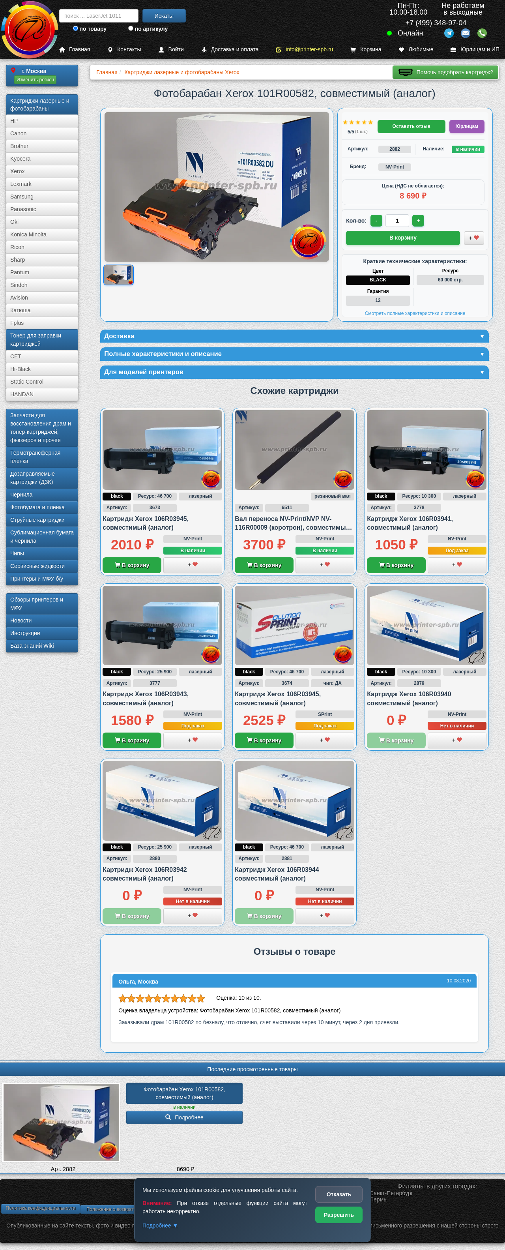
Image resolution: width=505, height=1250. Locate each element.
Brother (19, 146)
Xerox (17, 171)
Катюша (20, 310)
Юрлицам (467, 126)
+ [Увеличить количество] (419, 220)
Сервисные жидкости (37, 566)
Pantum (19, 272)
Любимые (415, 49)
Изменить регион (35, 79)
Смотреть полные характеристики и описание (415, 312)
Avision (19, 297)
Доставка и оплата (230, 49)
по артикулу (148, 29)
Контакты (124, 49)
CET (15, 356)
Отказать (339, 1194)
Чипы (17, 553)
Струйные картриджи (37, 520)
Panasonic (23, 209)
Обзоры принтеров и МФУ (36, 603)
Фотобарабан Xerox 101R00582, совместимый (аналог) (185, 1095)
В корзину (132, 567)
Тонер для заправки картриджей (35, 339)
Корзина (365, 49)
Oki (14, 222)
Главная (74, 49)
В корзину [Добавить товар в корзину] (403, 237)
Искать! (164, 16)
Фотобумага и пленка (37, 507)
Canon (18, 133)
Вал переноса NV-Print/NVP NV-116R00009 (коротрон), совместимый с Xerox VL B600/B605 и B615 (292, 529)
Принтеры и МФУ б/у (36, 578)
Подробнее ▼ (160, 1225)
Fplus (17, 323)
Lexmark (21, 184)
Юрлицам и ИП (475, 49)
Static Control (26, 382)
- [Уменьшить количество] (377, 220)
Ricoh (17, 247)
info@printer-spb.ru (304, 49)
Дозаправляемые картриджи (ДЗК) (32, 477)
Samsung (22, 196)
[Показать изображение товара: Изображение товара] (118, 275)
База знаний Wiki (32, 646)
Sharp (17, 260)
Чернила (21, 494)
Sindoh (19, 285)
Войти (171, 49)
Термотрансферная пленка (35, 457)
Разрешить (339, 1215)
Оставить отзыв (411, 126)
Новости (21, 620)
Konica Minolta (28, 234)
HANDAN (22, 394)
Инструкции (25, 633)
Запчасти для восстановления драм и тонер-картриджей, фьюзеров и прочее (40, 427)
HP (14, 121)
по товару (90, 29)
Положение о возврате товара (119, 1211)
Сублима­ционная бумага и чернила (42, 536)
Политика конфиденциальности (40, 1210)
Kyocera (20, 159)
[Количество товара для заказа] (398, 220)
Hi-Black (20, 369)
